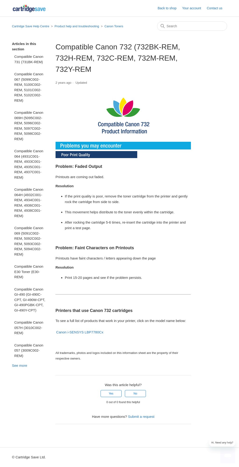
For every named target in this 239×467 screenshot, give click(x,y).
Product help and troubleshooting (77, 26)
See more (19, 365)
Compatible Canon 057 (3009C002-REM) (28, 350)
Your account (191, 8)
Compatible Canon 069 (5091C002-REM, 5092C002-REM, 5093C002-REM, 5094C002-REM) (28, 241)
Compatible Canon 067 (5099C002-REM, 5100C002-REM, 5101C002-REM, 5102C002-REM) (28, 87)
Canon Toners (113, 26)
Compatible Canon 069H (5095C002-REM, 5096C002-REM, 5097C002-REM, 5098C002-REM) (28, 126)
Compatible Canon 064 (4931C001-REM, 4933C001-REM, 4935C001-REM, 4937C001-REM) (28, 164)
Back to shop (167, 8)
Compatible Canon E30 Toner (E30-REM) (28, 271)
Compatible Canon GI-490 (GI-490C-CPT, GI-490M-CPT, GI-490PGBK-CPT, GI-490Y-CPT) (29, 299)
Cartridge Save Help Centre (30, 26)
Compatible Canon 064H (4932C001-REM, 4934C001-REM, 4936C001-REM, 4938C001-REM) (28, 202)
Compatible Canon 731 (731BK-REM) (28, 59)
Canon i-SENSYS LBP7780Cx (79, 332)
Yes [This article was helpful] (111, 393)
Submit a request (141, 417)
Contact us (214, 8)
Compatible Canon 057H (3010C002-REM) (28, 327)
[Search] (192, 26)
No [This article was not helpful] (135, 393)
